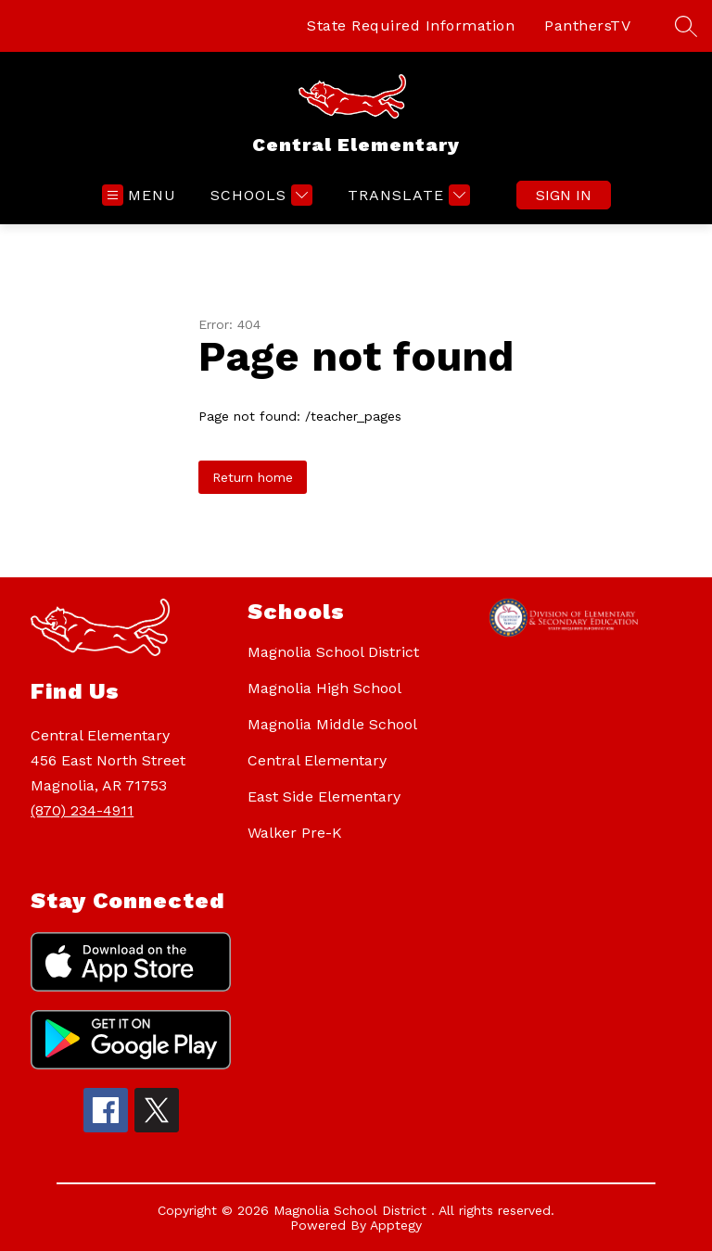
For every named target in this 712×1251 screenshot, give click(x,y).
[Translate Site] (406, 195)
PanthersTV (587, 25)
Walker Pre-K (295, 832)
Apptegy (396, 1225)
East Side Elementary (324, 796)
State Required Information (411, 25)
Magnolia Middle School (332, 724)
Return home (252, 477)
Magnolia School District (333, 652)
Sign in (563, 195)
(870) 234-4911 (82, 810)
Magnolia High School (324, 688)
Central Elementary (317, 760)
